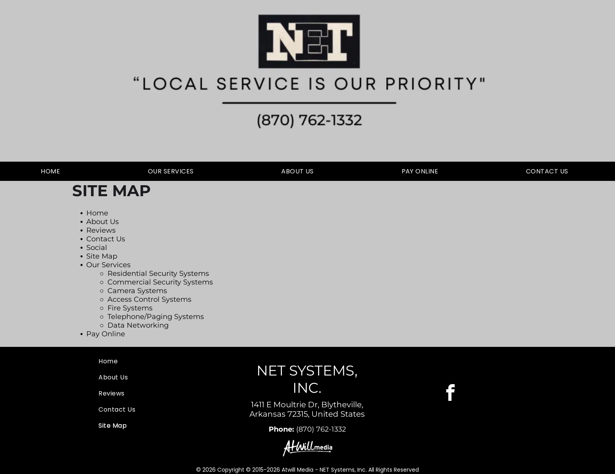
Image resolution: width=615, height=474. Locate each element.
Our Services (108, 265)
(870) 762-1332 (321, 429)
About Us (102, 221)
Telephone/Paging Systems (155, 316)
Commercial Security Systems (160, 282)
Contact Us (105, 239)
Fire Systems (130, 308)
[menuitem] (53, 171)
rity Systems (187, 273)
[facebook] (450, 393)
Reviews (101, 230)
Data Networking (138, 325)
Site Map (101, 256)
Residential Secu (136, 273)
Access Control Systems (149, 299)
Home (97, 213)
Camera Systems (137, 290)
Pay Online (105, 334)
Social (96, 247)
